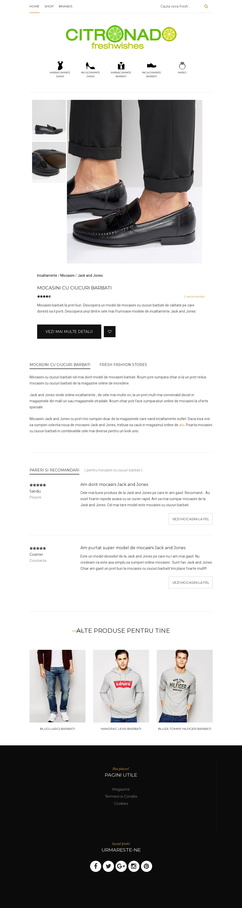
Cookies (121, 803)
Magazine (121, 789)
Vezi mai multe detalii (69, 331)
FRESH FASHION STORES (123, 364)
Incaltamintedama (90, 69)
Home (34, 6)
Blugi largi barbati (57, 729)
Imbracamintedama (60, 69)
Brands (65, 6)
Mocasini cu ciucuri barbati (60, 364)
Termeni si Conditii (121, 796)
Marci (182, 67)
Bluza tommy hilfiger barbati (184, 729)
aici (181, 425)
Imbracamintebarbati (121, 69)
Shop (49, 6)
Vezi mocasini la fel (190, 519)
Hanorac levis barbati (121, 729)
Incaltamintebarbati (151, 69)
